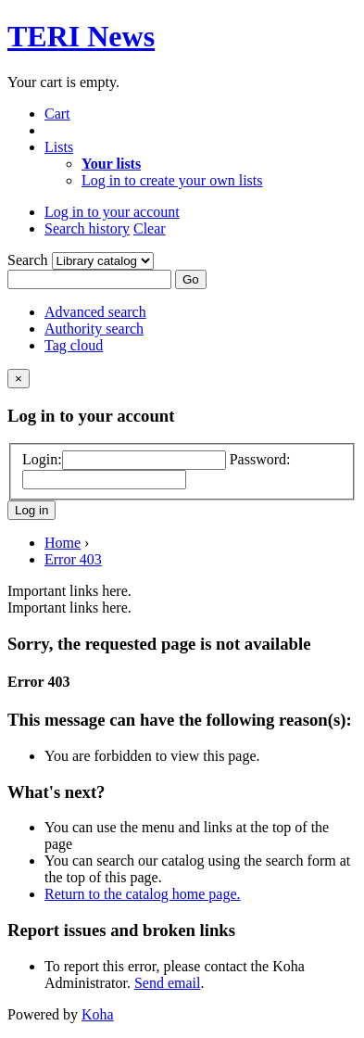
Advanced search (95, 312)
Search (29, 260)
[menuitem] (111, 163)
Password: (260, 459)
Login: (42, 459)
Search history (87, 228)
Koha (98, 1014)
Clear (149, 228)
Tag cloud (73, 345)
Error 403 (73, 559)
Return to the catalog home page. (142, 894)
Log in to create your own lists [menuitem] (172, 180)
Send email (167, 983)
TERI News (81, 36)
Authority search (94, 328)
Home (62, 543)
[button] (57, 113)
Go (190, 279)
